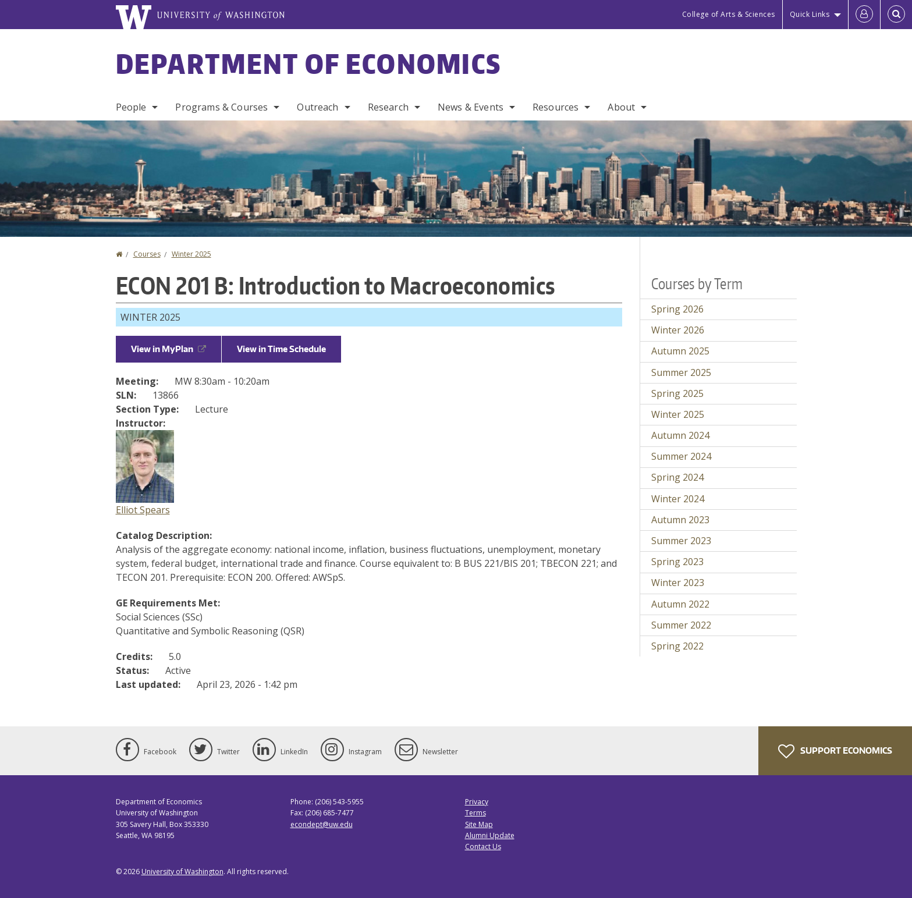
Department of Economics (309, 63)
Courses (147, 254)
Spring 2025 (677, 393)
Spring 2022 (677, 646)
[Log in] (864, 14)
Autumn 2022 (680, 604)
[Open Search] (896, 14)
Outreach (317, 107)
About (621, 107)
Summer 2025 (681, 372)
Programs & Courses (221, 107)
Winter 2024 (677, 498)
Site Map (479, 824)
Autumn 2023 (680, 519)
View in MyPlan (168, 349)
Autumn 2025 (680, 351)
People (131, 107)
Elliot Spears (143, 509)
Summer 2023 (681, 540)
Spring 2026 (677, 309)
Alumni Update (489, 835)
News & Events (470, 107)
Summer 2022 (681, 625)
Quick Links (810, 14)
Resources (556, 107)
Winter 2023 (677, 582)
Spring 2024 (677, 477)
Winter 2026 (677, 330)
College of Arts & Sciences (728, 14)
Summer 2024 (681, 456)
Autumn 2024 (680, 435)
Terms (475, 813)
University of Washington (182, 871)
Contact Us (483, 846)
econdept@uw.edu (321, 824)
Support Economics (835, 751)
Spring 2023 (677, 561)
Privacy (476, 802)
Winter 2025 (191, 254)
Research (388, 107)
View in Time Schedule (281, 349)
